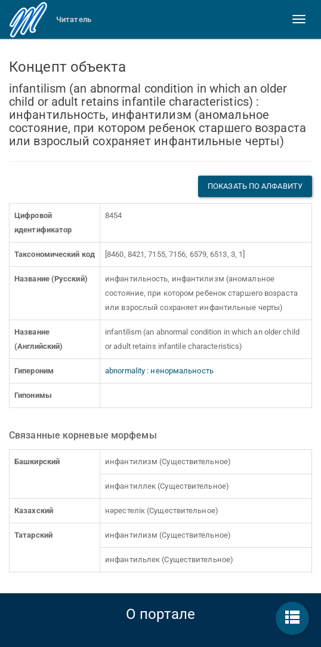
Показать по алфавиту (255, 186)
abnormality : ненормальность (159, 370)
